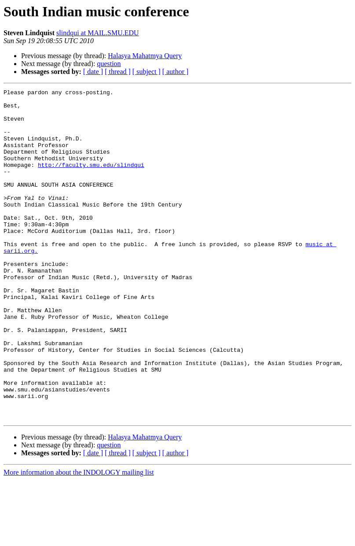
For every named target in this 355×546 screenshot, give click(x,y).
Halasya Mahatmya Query (145, 55)
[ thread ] (118, 71)
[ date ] (93, 71)
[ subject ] (146, 71)
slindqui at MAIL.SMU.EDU (97, 33)
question (109, 63)
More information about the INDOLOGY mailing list (79, 538)
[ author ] (175, 71)
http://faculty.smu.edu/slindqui (91, 180)
